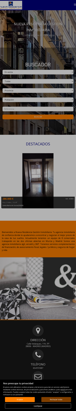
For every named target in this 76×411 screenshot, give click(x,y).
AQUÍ (63, 389)
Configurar (38, 406)
